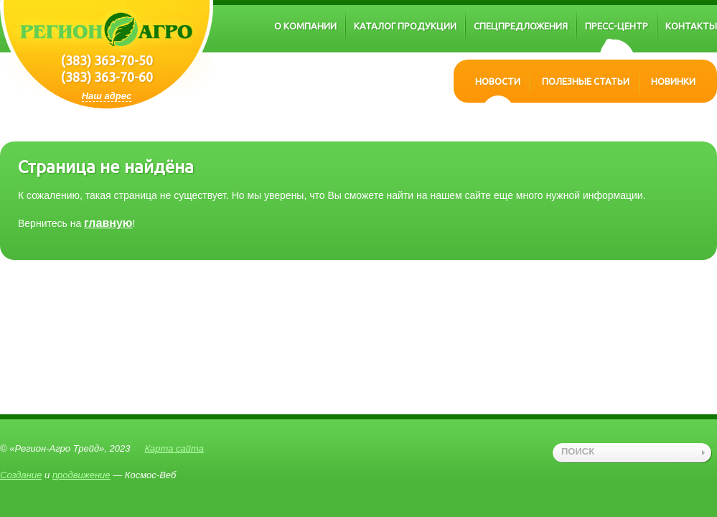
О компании (305, 26)
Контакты (691, 26)
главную (108, 223)
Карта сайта (174, 448)
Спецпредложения (521, 26)
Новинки (673, 81)
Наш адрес (107, 95)
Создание (21, 475)
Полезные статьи (585, 81)
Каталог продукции (405, 26)
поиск (577, 451)
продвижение (81, 475)
